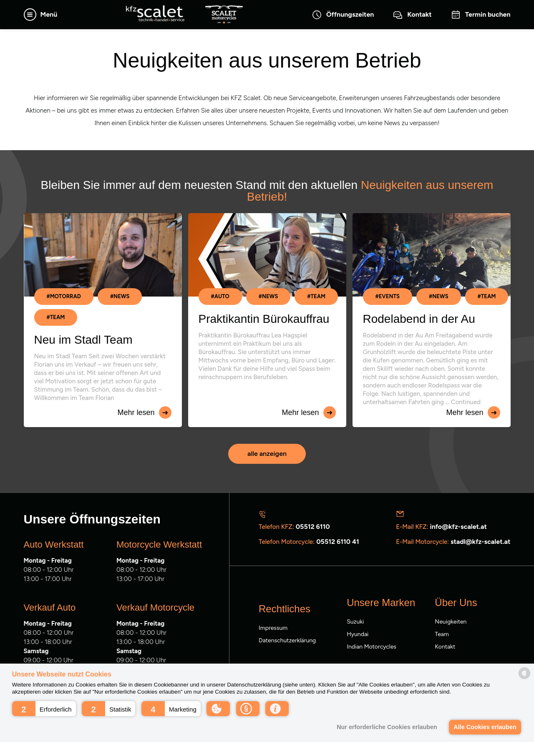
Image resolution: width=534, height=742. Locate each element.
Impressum (273, 627)
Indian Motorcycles (371, 646)
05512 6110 (313, 527)
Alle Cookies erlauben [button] (484, 727)
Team (442, 634)
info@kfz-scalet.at (458, 527)
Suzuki (355, 621)
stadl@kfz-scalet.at (481, 542)
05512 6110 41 (337, 542)
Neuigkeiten (450, 621)
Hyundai (357, 634)
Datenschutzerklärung (287, 640)
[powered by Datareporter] (524, 673)
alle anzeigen (267, 454)
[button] (44, 708)
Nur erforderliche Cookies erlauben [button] (387, 727)
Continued (466, 402)
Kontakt (445, 646)
